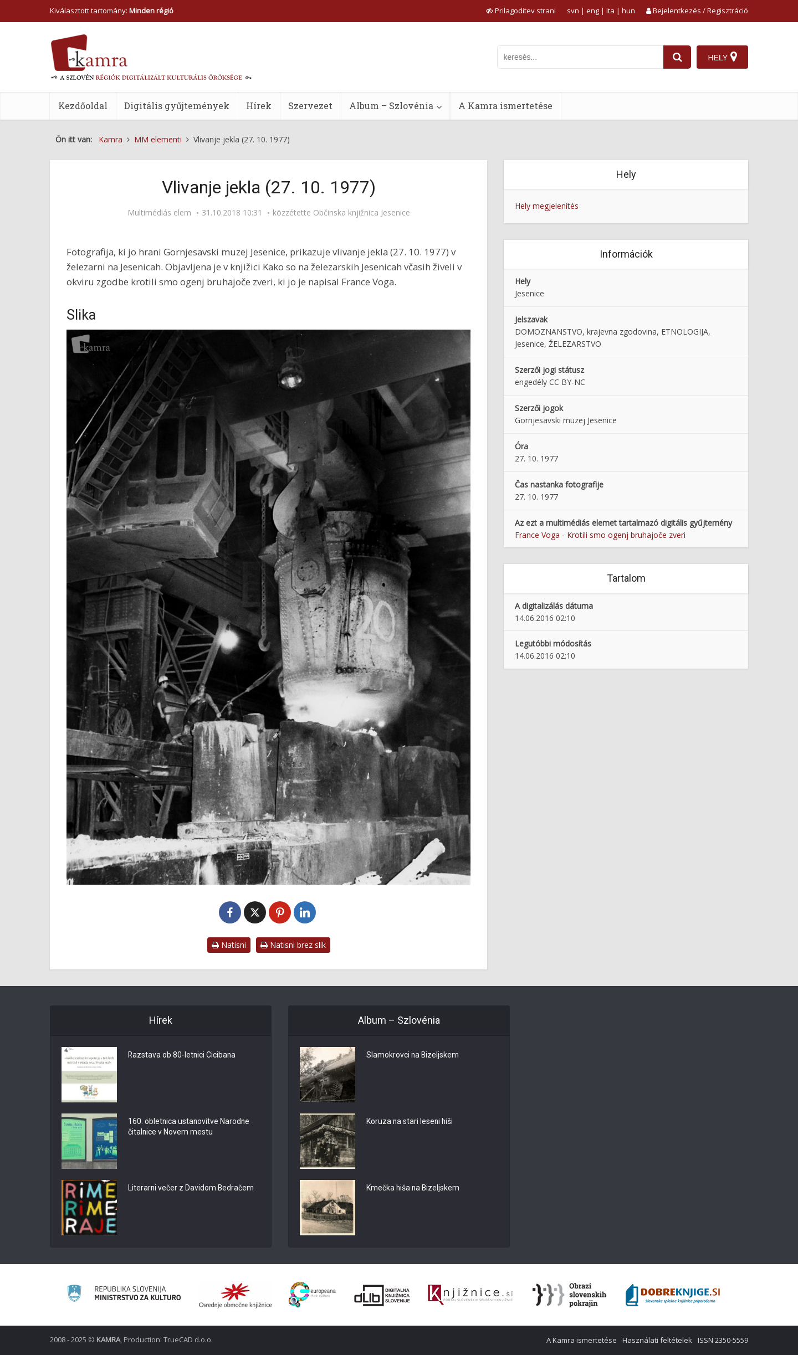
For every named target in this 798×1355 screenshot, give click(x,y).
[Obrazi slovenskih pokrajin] (569, 1295)
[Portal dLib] (382, 1295)
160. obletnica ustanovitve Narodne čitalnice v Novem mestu (189, 1127)
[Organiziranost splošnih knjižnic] (235, 1295)
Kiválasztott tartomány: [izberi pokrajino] (111, 11)
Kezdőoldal (83, 105)
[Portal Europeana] (312, 1295)
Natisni (229, 945)
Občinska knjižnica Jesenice (361, 213)
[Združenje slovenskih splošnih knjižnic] (470, 1295)
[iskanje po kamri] (580, 57)
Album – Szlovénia (391, 105)
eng (592, 11)
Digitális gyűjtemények (176, 105)
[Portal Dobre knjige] (673, 1295)
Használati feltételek (657, 1340)
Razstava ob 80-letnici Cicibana (182, 1055)
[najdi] (677, 57)
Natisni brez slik (293, 945)
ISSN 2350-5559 (723, 1340)
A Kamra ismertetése (505, 105)
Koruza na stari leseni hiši (410, 1121)
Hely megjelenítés (547, 206)
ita (610, 11)
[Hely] (722, 57)
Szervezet (310, 105)
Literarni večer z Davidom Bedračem (191, 1188)
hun (628, 11)
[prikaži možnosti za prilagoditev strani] (521, 11)
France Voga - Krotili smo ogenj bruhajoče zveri (600, 535)
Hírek (259, 105)
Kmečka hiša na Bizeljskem (413, 1188)
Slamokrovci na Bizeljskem (413, 1055)
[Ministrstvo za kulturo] (124, 1295)
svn (573, 11)
